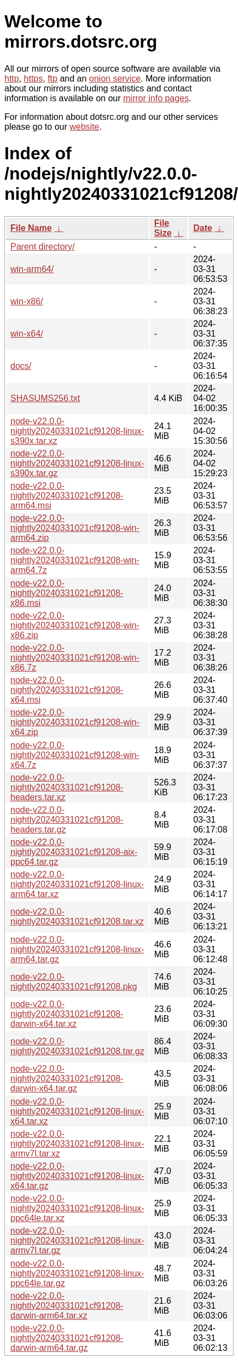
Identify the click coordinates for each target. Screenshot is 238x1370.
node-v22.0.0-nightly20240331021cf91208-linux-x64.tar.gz (77, 1175)
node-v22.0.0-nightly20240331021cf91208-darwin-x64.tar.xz (66, 1013)
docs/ (20, 366)
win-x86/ (26, 301)
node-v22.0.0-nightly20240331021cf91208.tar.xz (77, 916)
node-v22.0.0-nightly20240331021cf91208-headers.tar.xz (66, 787)
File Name (31, 228)
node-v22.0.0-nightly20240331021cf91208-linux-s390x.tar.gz (77, 463)
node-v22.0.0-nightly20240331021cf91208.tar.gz (77, 1046)
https (33, 78)
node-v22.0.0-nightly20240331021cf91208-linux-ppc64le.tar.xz (77, 1208)
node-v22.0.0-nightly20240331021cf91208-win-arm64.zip (75, 527)
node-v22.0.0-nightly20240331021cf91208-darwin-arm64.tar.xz (66, 1305)
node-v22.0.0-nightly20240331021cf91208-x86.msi (66, 593)
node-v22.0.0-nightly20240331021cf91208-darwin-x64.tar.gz (66, 1078)
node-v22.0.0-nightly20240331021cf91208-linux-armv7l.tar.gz (77, 1240)
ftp (52, 78)
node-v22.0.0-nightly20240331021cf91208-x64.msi (66, 689)
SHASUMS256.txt (45, 398)
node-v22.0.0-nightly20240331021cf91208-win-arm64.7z (75, 560)
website (84, 126)
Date (202, 228)
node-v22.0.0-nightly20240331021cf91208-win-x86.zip (75, 625)
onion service (115, 78)
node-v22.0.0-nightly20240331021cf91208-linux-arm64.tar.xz (77, 884)
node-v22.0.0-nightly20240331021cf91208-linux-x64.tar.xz (77, 1111)
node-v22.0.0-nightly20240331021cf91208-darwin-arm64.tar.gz (66, 1337)
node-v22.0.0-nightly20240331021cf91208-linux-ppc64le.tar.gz (77, 1273)
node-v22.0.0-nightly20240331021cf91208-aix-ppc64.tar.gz (73, 851)
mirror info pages (156, 98)
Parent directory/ (42, 246)
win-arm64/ (32, 269)
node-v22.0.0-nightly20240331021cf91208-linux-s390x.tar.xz (77, 431)
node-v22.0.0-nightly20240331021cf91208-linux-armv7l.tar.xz (77, 1143)
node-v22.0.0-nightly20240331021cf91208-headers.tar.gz (66, 819)
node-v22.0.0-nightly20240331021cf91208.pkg (73, 981)
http (11, 78)
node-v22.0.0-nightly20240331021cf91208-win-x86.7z (75, 657)
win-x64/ (26, 333)
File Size (163, 228)
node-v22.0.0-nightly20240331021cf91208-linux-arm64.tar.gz (77, 949)
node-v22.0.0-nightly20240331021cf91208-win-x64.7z (75, 755)
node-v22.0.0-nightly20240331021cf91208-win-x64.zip (75, 722)
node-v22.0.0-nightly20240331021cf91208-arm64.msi (66, 495)
